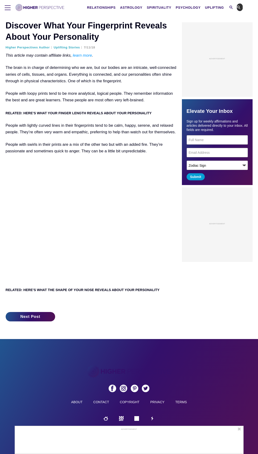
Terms (181, 402)
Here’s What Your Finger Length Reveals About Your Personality (87, 113)
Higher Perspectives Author (28, 47)
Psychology (194, 7)
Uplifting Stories (67, 47)
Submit (195, 177)
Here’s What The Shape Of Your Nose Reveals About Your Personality (91, 290)
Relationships (108, 7)
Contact (101, 402)
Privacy (157, 402)
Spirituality (165, 7)
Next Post (30, 316)
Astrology (138, 7)
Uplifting (221, 7)
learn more (82, 55)
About (76, 402)
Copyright (129, 402)
